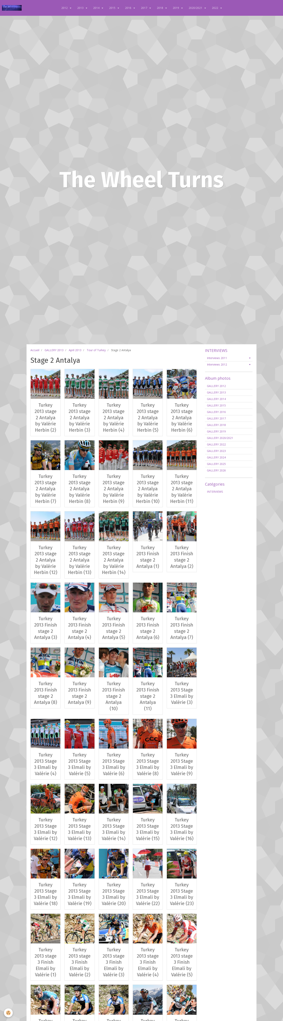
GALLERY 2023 (216, 451)
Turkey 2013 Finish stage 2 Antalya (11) (147, 696)
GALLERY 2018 (216, 425)
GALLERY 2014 (216, 399)
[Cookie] (8, 1012)
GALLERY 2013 (54, 350)
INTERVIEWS (215, 491)
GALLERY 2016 (216, 412)
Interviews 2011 (217, 358)
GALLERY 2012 (216, 386)
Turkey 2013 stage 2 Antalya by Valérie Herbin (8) (80, 489)
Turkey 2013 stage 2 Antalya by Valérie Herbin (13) (79, 560)
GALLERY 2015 (216, 405)
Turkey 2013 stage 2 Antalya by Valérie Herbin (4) (114, 417)
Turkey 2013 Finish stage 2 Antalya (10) (113, 696)
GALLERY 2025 (216, 464)
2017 (144, 8)
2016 (128, 8)
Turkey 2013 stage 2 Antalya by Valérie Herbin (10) (147, 489)
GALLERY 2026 (216, 470)
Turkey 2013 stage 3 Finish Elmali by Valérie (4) (148, 962)
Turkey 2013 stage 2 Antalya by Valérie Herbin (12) (45, 560)
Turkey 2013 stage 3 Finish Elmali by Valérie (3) (114, 962)
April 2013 (75, 350)
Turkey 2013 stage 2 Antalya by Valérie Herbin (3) (80, 417)
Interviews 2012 (217, 364)
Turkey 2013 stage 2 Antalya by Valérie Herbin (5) (148, 417)
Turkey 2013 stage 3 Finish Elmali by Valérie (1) (46, 962)
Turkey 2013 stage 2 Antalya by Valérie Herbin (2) (46, 417)
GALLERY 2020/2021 (220, 438)
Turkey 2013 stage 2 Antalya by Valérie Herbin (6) (182, 417)
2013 (80, 8)
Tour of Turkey (96, 350)
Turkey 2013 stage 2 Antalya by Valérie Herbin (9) (114, 489)
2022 (215, 8)
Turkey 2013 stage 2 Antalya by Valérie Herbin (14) (113, 560)
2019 (176, 8)
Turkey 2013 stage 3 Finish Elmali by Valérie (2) (80, 962)
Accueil (34, 350)
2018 (160, 8)
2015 (112, 8)
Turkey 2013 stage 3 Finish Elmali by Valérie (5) (182, 962)
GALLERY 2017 (216, 418)
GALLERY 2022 (216, 444)
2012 (64, 8)
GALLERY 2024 (216, 457)
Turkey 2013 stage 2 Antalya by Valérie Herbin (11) (181, 489)
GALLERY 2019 (216, 431)
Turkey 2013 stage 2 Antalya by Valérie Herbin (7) (46, 489)
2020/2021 (196, 8)
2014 (96, 8)
